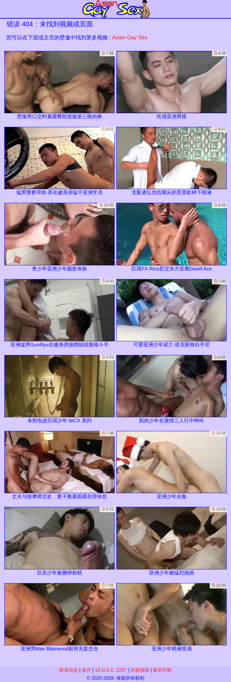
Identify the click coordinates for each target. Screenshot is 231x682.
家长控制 (162, 670)
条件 (86, 670)
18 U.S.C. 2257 (111, 670)
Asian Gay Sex (129, 37)
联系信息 (68, 670)
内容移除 (140, 670)
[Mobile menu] (6, 9)
